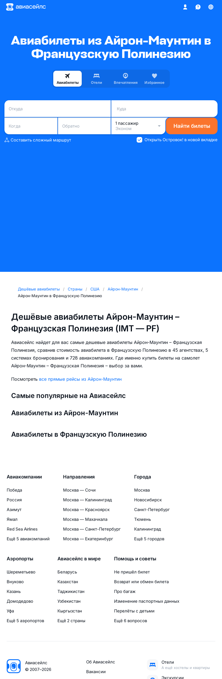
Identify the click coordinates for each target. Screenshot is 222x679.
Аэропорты (20, 558)
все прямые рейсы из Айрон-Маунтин (80, 379)
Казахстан (67, 581)
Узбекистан (69, 601)
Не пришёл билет (132, 572)
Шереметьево (21, 572)
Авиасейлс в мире (79, 558)
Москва (142, 490)
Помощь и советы (135, 558)
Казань (14, 591)
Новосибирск (148, 499)
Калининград (147, 529)
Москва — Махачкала (85, 519)
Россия (14, 499)
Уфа (10, 611)
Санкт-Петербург (152, 509)
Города (142, 477)
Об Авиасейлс (100, 662)
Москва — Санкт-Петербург (92, 529)
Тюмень (142, 519)
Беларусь (67, 572)
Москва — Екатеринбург (88, 538)
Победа (14, 490)
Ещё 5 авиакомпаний (28, 538)
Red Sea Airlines (22, 529)
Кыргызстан (69, 611)
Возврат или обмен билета (141, 581)
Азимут (14, 509)
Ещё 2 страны (71, 620)
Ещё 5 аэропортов (25, 620)
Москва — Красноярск (86, 509)
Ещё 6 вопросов (130, 620)
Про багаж (125, 591)
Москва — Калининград (87, 499)
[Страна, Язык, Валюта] (210, 7)
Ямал (12, 519)
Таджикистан (71, 591)
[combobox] (57, 108)
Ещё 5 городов (149, 538)
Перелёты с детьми (134, 611)
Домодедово (20, 601)
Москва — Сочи (79, 490)
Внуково (15, 581)
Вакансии (96, 671)
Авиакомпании (24, 477)
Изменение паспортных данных (146, 601)
